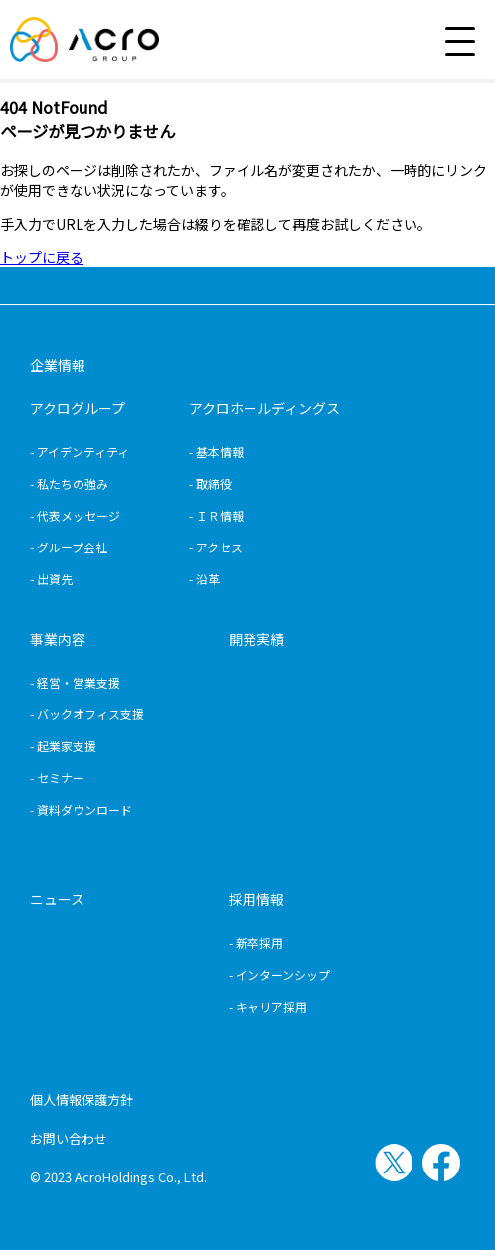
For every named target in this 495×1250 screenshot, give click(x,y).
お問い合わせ (68, 1138)
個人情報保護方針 (81, 1099)
